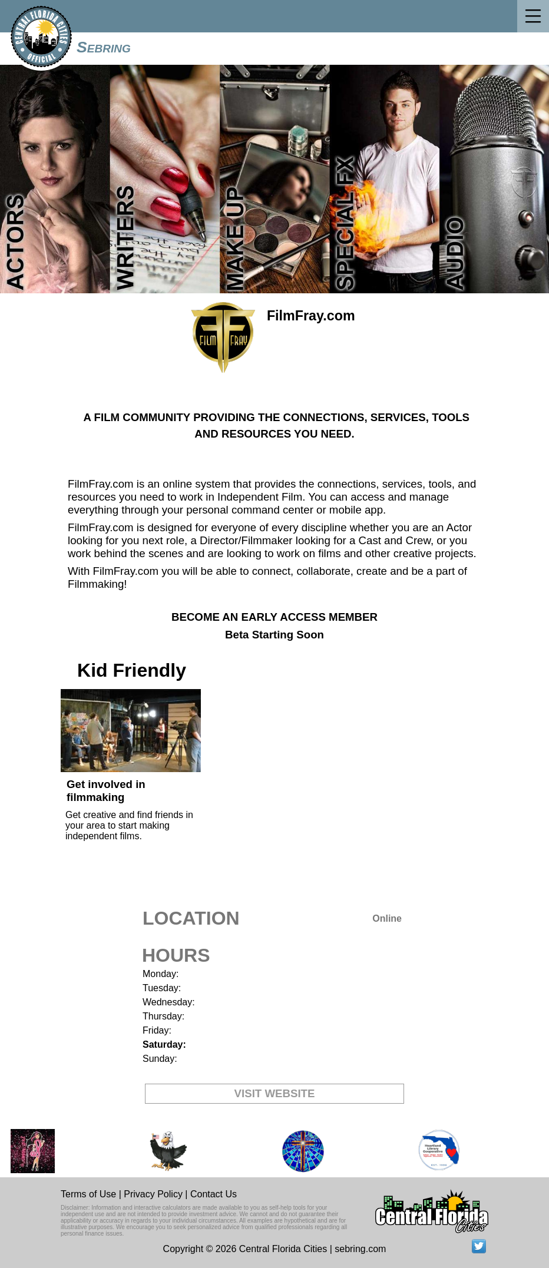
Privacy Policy (153, 1194)
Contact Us (213, 1194)
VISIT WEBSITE (274, 1093)
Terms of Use (88, 1194)
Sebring (104, 47)
